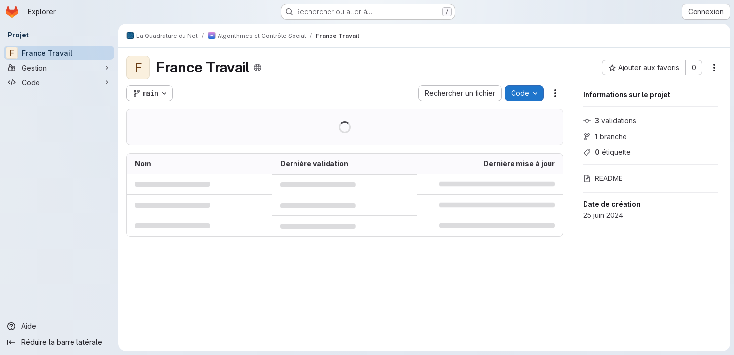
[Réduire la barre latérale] (59, 342)
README (603, 178)
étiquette (607, 152)
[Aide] (59, 326)
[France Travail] (59, 53)
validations (609, 120)
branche (605, 136)
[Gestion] (59, 67)
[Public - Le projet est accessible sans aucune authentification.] (257, 67)
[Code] (59, 82)
